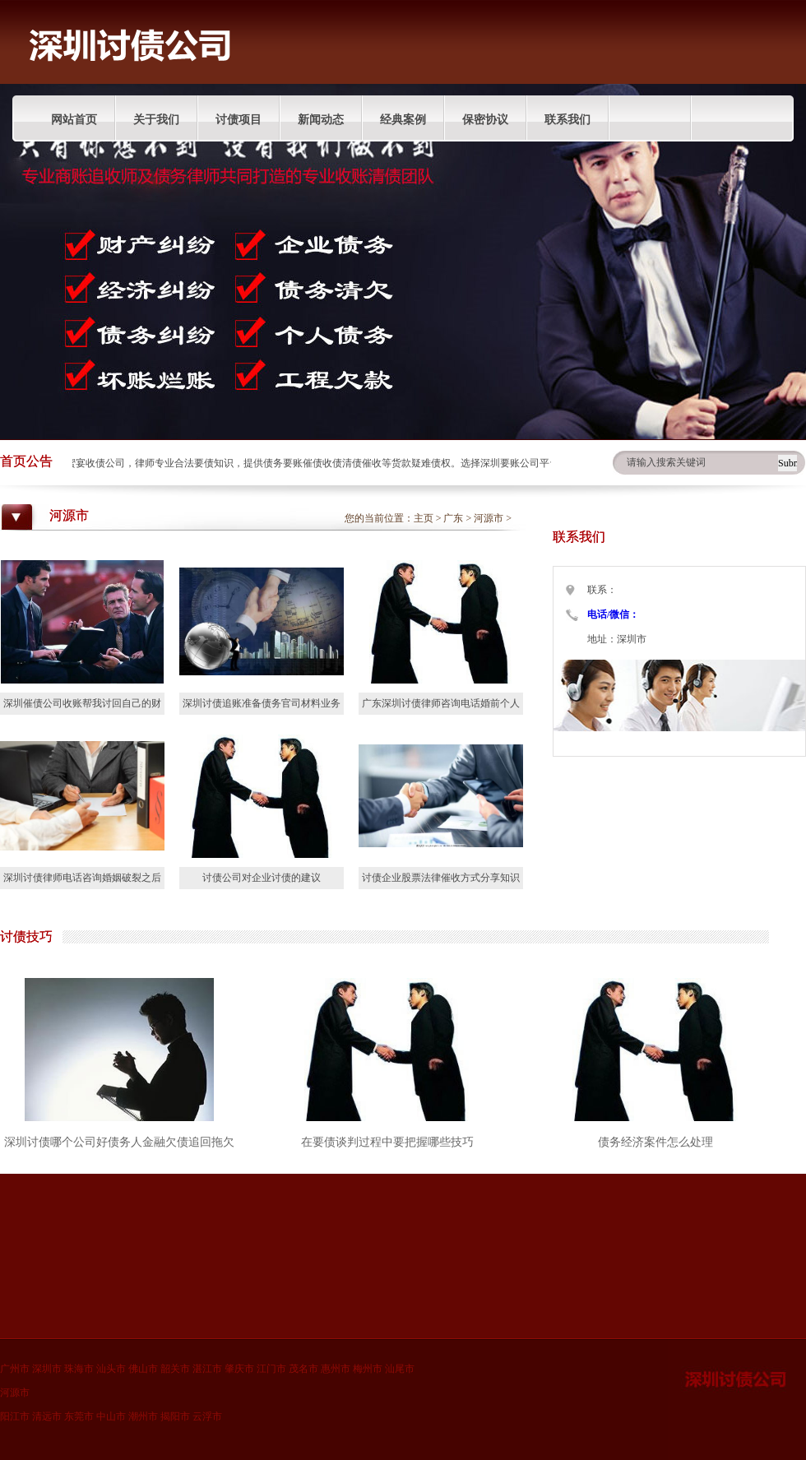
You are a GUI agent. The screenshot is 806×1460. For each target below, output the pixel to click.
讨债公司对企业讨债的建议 (261, 877)
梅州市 (367, 1368)
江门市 (271, 1368)
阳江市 (15, 1416)
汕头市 (111, 1368)
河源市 (488, 518)
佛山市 (143, 1368)
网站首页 (74, 120)
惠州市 (335, 1368)
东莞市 (79, 1416)
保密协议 (485, 120)
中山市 (111, 1416)
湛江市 (207, 1368)
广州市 (15, 1368)
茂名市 (303, 1368)
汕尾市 (400, 1368)
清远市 (47, 1416)
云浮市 (207, 1416)
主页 (423, 518)
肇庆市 (239, 1368)
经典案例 (403, 120)
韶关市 (175, 1368)
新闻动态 (321, 120)
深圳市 (47, 1368)
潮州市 (143, 1416)
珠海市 (79, 1368)
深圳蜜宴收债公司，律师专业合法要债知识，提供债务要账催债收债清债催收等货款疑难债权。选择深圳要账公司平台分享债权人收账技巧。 (354, 463)
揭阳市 (175, 1416)
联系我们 (567, 120)
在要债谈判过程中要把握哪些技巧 (387, 1142)
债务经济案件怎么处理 (655, 1142)
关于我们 (156, 120)
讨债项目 (238, 120)
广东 (453, 518)
